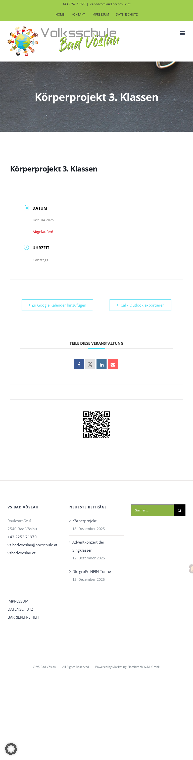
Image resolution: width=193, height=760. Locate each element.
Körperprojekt (84, 520)
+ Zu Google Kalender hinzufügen (58, 305)
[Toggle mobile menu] (182, 33)
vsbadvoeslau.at (21, 552)
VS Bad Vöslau (46, 667)
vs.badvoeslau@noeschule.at (110, 4)
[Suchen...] (152, 510)
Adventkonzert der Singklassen (88, 546)
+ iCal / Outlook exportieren (140, 305)
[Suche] (179, 510)
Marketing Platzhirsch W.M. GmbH (136, 667)
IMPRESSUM (18, 601)
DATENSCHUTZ (20, 609)
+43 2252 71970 (22, 536)
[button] (11, 749)
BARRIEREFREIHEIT (23, 617)
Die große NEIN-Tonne (91, 571)
